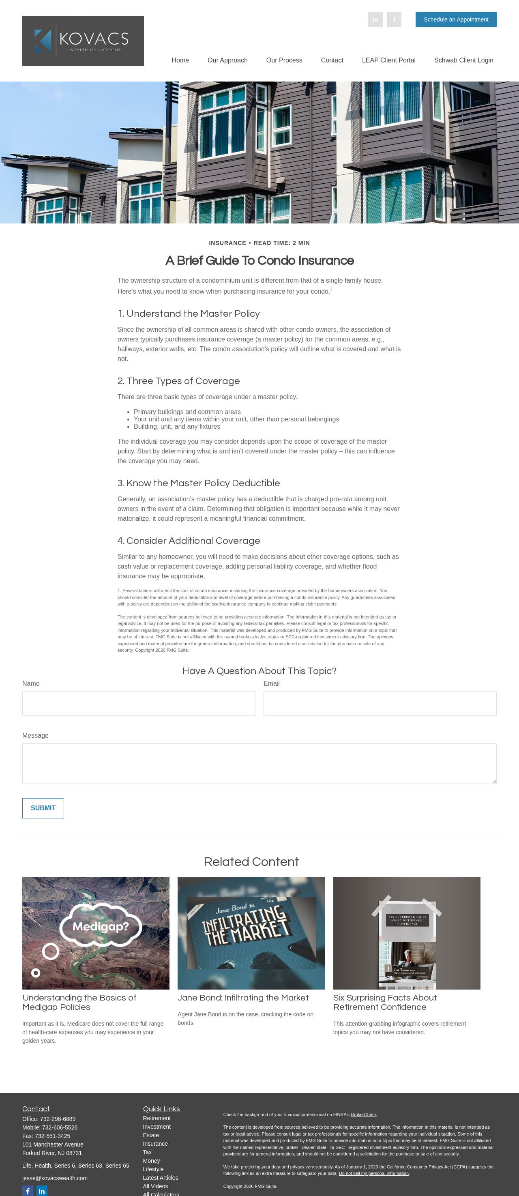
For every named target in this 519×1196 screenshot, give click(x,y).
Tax (147, 1152)
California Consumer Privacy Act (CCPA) (427, 1166)
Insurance (155, 1143)
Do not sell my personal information (374, 1173)
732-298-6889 (57, 1119)
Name (31, 683)
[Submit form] (43, 808)
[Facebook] (394, 19)
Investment (157, 1126)
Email (272, 683)
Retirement (157, 1118)
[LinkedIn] (375, 19)
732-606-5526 (59, 1127)
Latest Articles (160, 1178)
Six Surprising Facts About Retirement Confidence (385, 1002)
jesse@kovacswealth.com (55, 1178)
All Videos (155, 1186)
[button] (180, 60)
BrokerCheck (364, 1114)
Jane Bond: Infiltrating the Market (243, 998)
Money (151, 1160)
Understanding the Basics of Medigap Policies (79, 1002)
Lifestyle (153, 1169)
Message (35, 735)
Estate (151, 1135)
